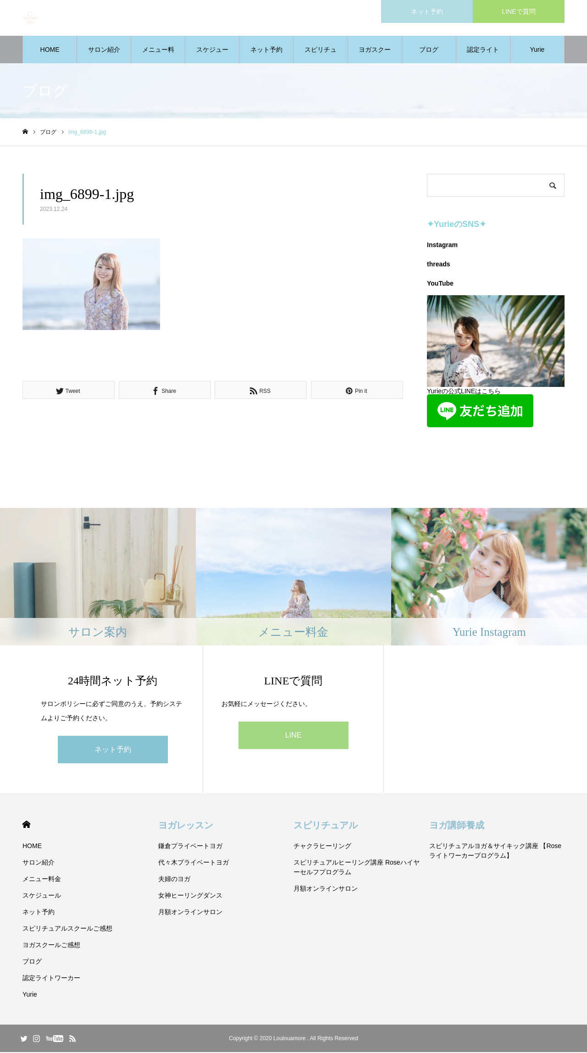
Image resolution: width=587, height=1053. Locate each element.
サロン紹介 (104, 50)
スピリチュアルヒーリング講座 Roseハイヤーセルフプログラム (357, 868)
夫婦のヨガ (174, 879)
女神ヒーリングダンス (190, 896)
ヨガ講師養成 (456, 826)
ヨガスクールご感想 (375, 55)
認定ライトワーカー (483, 55)
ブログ (428, 50)
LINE (293, 736)
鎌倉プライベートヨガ (190, 846)
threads (438, 265)
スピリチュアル (326, 826)
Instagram (442, 245)
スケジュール (212, 55)
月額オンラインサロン (190, 912)
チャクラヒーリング (322, 846)
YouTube (440, 284)
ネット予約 (266, 50)
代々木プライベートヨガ (193, 863)
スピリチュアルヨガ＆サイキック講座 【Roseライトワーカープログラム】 (495, 851)
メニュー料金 (158, 55)
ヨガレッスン (185, 826)
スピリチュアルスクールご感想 (321, 55)
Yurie (537, 50)
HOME (50, 50)
